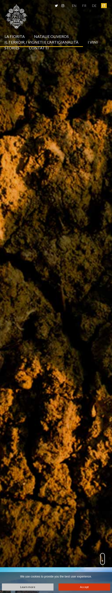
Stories (12, 48)
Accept (84, 587)
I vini (93, 42)
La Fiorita (15, 36)
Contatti (39, 48)
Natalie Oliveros (51, 36)
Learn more (27, 587)
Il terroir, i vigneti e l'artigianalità (41, 42)
